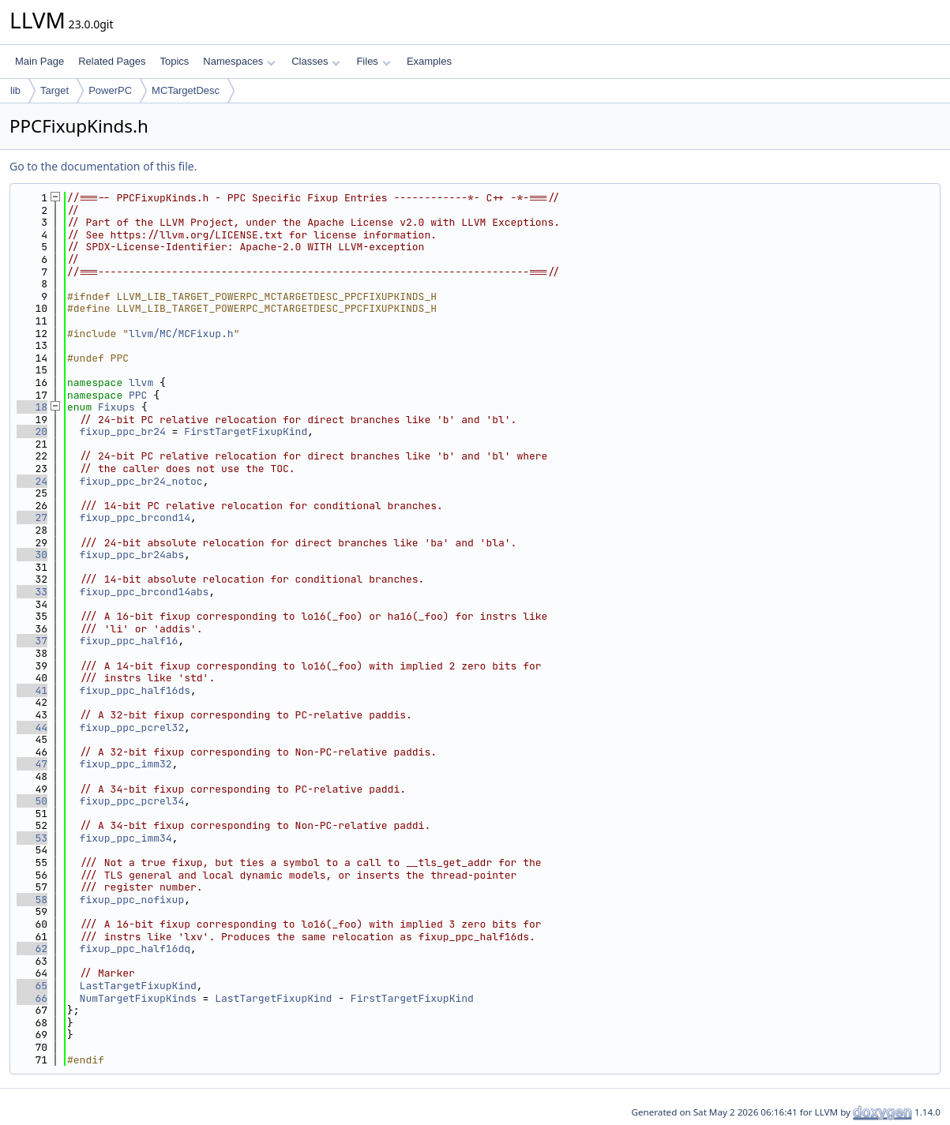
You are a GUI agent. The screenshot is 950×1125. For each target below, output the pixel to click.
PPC (138, 395)
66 (32, 998)
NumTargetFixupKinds (138, 998)
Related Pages (111, 61)
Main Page (39, 61)
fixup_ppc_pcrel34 (132, 801)
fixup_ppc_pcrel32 (132, 727)
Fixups (116, 407)
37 (32, 640)
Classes (315, 61)
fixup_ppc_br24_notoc (141, 481)
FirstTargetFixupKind (245, 431)
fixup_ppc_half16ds (135, 690)
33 (32, 591)
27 (32, 517)
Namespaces (239, 61)
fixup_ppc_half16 (129, 640)
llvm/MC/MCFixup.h (181, 333)
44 (32, 727)
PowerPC (110, 90)
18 (32, 407)
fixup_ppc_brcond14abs (144, 591)
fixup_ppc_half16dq (135, 948)
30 (32, 554)
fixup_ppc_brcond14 (135, 517)
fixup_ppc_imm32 (126, 764)
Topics (174, 61)
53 (32, 838)
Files (373, 61)
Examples (429, 61)
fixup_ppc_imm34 (126, 838)
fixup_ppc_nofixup (132, 899)
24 (32, 481)
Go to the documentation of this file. (103, 166)
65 (32, 985)
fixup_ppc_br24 (123, 431)
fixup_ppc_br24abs (132, 554)
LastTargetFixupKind (138, 985)
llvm (141, 382)
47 (32, 764)
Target (54, 90)
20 (32, 431)
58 (32, 899)
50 (32, 801)
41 (32, 690)
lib (15, 90)
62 (32, 948)
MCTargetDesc (186, 90)
